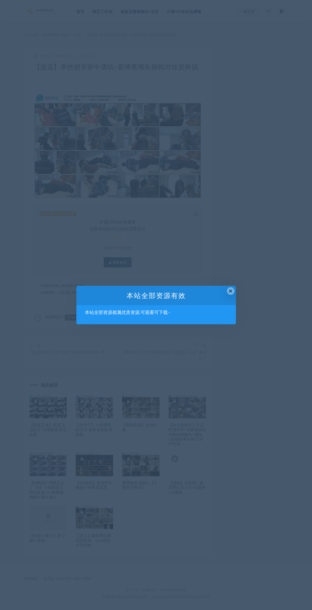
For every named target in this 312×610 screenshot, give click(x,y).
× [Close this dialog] (231, 291)
